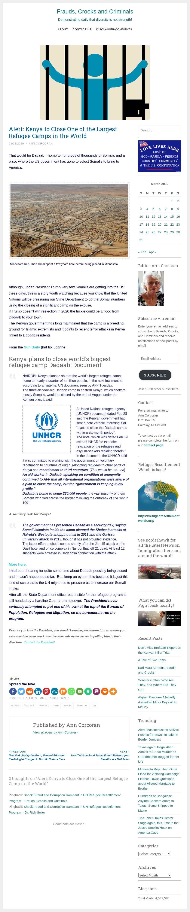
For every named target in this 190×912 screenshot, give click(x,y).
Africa (14, 705)
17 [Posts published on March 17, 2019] (141, 224)
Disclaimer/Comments (114, 29)
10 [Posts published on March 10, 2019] (141, 216)
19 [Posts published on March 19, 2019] (153, 224)
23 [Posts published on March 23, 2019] (178, 224)
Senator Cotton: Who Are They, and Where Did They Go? (157, 685)
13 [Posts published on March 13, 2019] (160, 216)
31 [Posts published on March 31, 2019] (141, 240)
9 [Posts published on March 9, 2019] (178, 209)
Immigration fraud (54, 698)
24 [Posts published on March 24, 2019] (141, 232)
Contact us (82, 29)
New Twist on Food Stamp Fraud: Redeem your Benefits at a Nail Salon (99, 755)
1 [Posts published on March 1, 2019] (172, 201)
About (63, 29)
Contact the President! (39, 642)
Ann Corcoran (41, 143)
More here (17, 564)
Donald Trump (49, 705)
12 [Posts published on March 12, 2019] (153, 216)
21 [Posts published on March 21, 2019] (166, 224)
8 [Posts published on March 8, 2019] (172, 209)
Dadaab (29, 705)
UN (94, 705)
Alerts (31, 698)
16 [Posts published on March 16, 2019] (178, 216)
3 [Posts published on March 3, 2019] (141, 209)
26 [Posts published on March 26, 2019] (153, 232)
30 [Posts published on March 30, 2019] (178, 232)
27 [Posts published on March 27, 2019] (160, 232)
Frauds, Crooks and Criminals (95, 11)
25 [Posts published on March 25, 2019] (147, 232)
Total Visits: (146, 898)
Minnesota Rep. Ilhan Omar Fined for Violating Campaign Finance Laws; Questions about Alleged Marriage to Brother (159, 778)
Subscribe (155, 375)
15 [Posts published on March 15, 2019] (172, 216)
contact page (153, 445)
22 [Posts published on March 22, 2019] (172, 224)
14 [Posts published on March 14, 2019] (166, 216)
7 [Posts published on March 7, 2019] (166, 209)
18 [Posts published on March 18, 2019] (147, 224)
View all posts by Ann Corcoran (55, 732)
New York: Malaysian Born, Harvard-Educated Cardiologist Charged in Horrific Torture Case (39, 755)
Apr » (153, 252)
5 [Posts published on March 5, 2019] (153, 209)
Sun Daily (32, 347)
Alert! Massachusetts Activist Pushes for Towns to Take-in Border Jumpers (158, 734)
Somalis (82, 705)
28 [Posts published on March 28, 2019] (166, 232)
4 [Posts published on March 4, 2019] (147, 209)
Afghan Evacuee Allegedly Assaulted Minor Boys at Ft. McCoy (157, 702)
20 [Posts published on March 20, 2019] (160, 224)
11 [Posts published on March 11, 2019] (147, 216)
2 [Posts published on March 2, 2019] (178, 201)
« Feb (142, 252)
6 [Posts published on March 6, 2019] (159, 209)
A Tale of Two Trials (152, 660)
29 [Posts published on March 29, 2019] (172, 232)
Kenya (68, 705)
